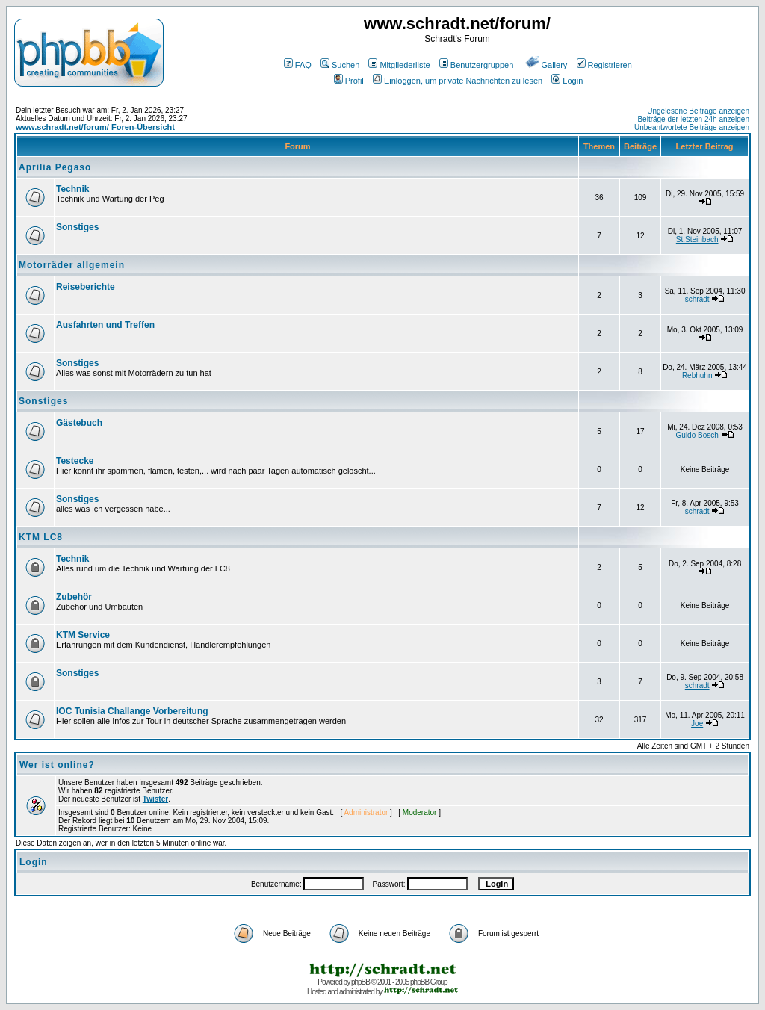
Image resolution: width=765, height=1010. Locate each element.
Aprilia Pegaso (55, 167)
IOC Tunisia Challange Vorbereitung (132, 711)
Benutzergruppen (476, 65)
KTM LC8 (41, 537)
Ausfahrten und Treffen (105, 325)
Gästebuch (79, 423)
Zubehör (74, 597)
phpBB (360, 982)
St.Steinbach (697, 239)
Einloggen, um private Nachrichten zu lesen (457, 80)
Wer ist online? (57, 765)
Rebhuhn (697, 375)
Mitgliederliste (399, 65)
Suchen (339, 65)
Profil (349, 80)
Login (567, 80)
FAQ (298, 65)
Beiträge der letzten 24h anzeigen (693, 119)
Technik (72, 189)
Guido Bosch (697, 435)
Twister (155, 799)
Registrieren (604, 65)
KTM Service (83, 635)
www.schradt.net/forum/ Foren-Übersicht (95, 127)
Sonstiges (77, 227)
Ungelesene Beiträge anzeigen (698, 111)
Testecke (74, 461)
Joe (697, 723)
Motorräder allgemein (72, 265)
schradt (697, 299)
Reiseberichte (85, 287)
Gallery (546, 65)
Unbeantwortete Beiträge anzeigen (691, 127)
